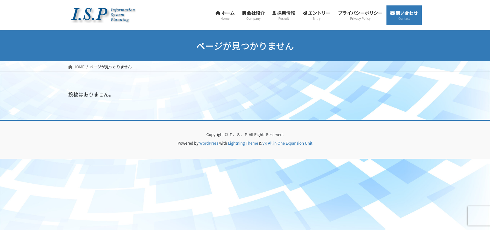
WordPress (209, 143)
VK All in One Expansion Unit (288, 143)
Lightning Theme (243, 143)
